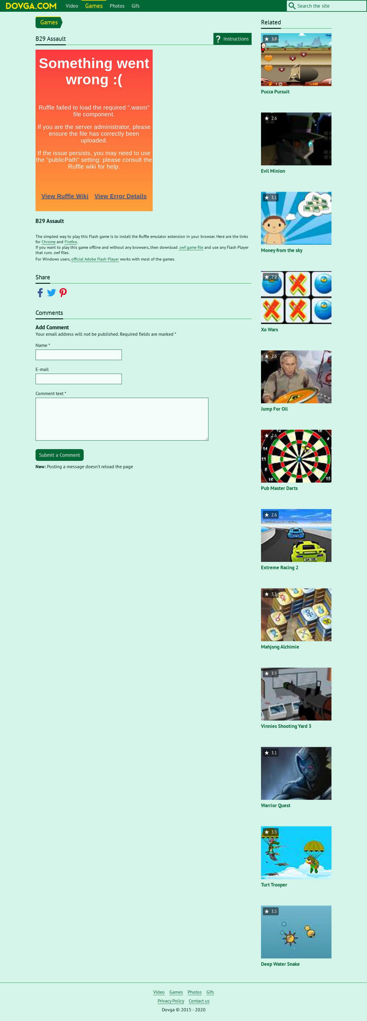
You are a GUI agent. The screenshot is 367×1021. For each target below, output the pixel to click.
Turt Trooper (274, 884)
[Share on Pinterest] (64, 292)
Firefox (71, 241)
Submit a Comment (59, 455)
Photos (117, 6)
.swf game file (191, 247)
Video (72, 6)
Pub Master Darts (279, 488)
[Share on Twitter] (52, 292)
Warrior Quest (275, 805)
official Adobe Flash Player (95, 259)
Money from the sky (281, 250)
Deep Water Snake (280, 964)
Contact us (199, 1001)
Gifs (135, 6)
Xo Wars (269, 329)
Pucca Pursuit (275, 91)
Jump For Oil (274, 409)
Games (94, 6)
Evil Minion (273, 171)
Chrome (48, 241)
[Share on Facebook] (41, 292)
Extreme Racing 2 (280, 567)
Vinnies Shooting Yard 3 (286, 726)
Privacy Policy (171, 1001)
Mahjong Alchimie (280, 647)
